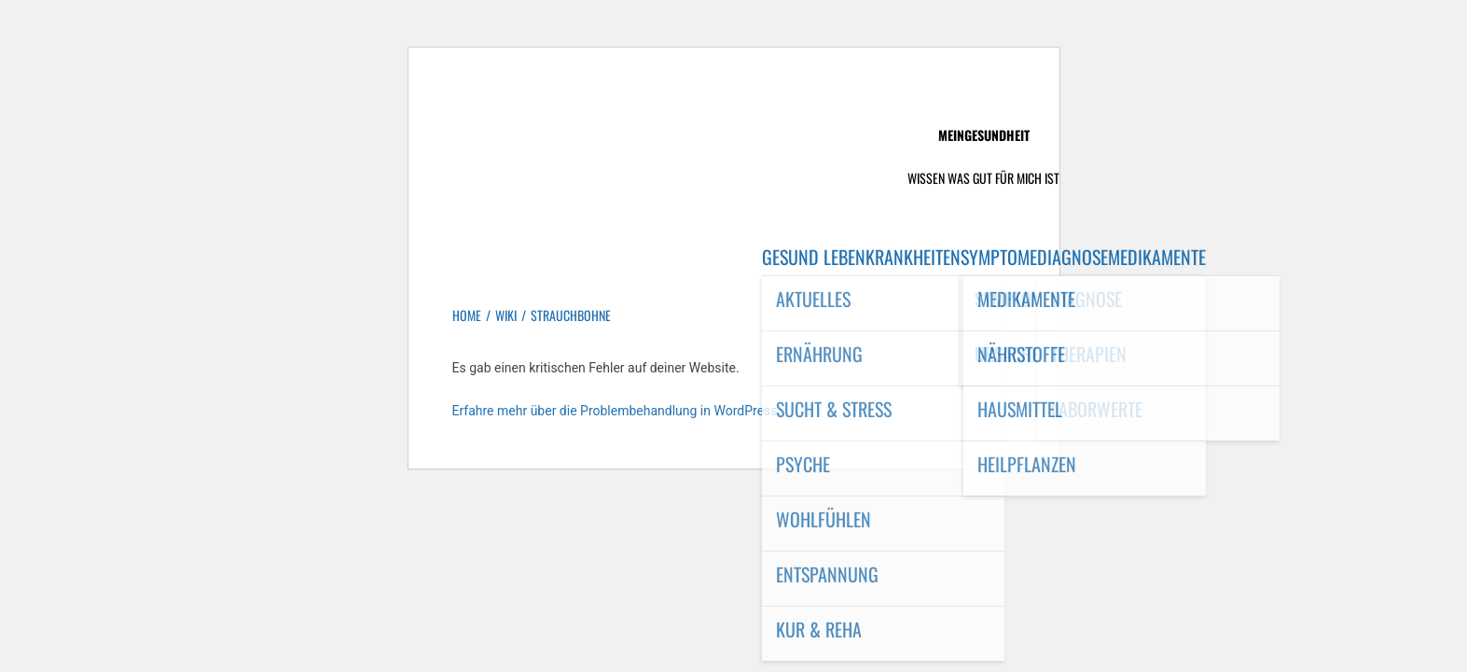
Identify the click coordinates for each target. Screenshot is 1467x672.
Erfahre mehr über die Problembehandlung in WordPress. (617, 410)
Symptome (999, 257)
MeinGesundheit (984, 135)
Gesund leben (813, 257)
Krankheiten (913, 257)
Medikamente (1157, 257)
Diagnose (1072, 257)
